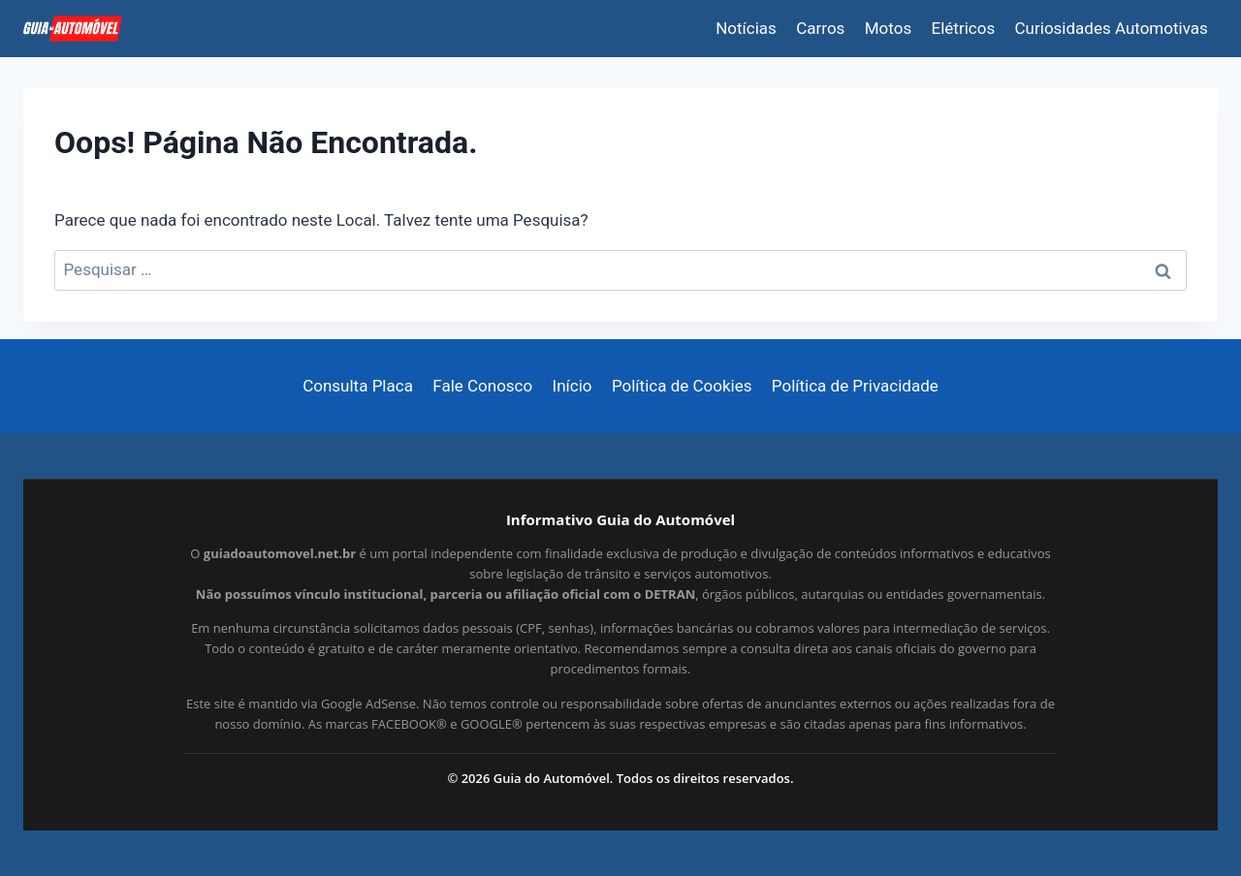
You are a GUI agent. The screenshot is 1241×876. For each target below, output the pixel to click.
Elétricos (964, 28)
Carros (820, 28)
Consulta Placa (357, 385)
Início (572, 385)
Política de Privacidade (855, 385)
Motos (888, 28)
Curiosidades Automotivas (1111, 28)
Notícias (746, 28)
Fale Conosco (482, 385)
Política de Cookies (682, 385)
